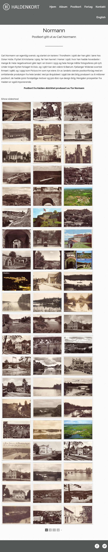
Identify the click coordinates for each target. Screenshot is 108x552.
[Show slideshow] (10, 99)
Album (63, 6)
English (101, 17)
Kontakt (101, 6)
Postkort (75, 6)
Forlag (88, 6)
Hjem (52, 6)
